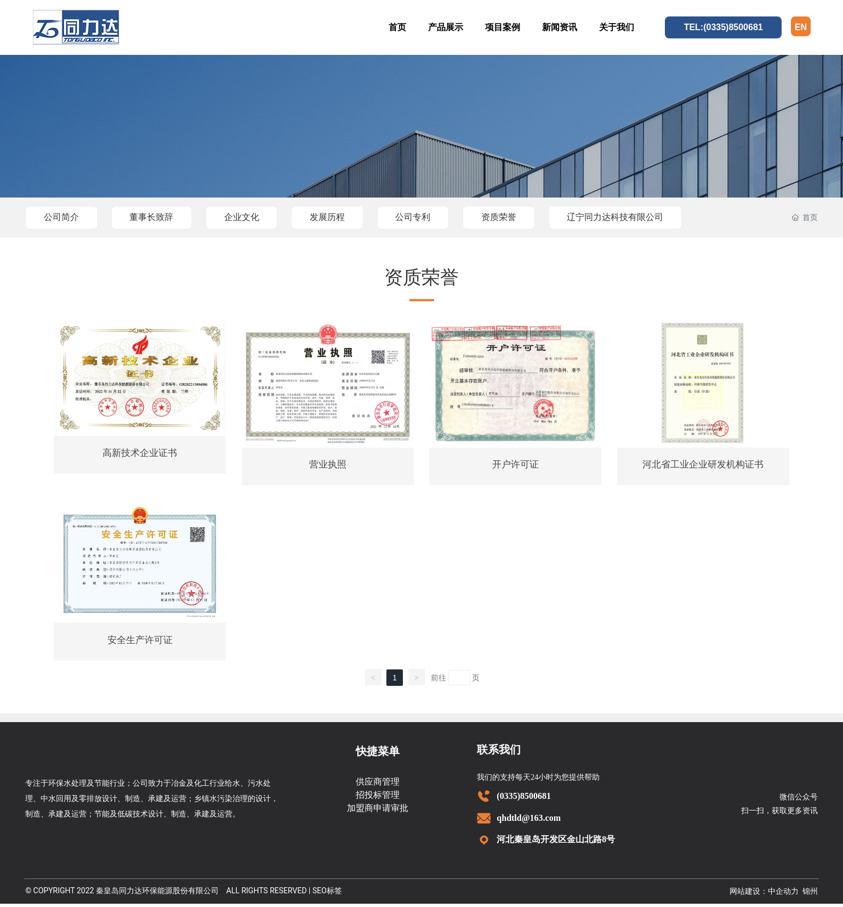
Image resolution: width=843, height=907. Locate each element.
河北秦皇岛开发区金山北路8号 (556, 843)
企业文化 (247, 217)
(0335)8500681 (524, 799)
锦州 (810, 895)
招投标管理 (378, 798)
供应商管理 (378, 785)
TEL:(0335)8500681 (723, 27)
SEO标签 (327, 893)
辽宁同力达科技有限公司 (631, 217)
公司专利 (424, 217)
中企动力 (783, 895)
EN (801, 27)
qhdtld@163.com (529, 821)
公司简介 (62, 217)
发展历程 (336, 217)
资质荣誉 (512, 217)
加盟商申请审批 (377, 811)
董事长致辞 (155, 217)
